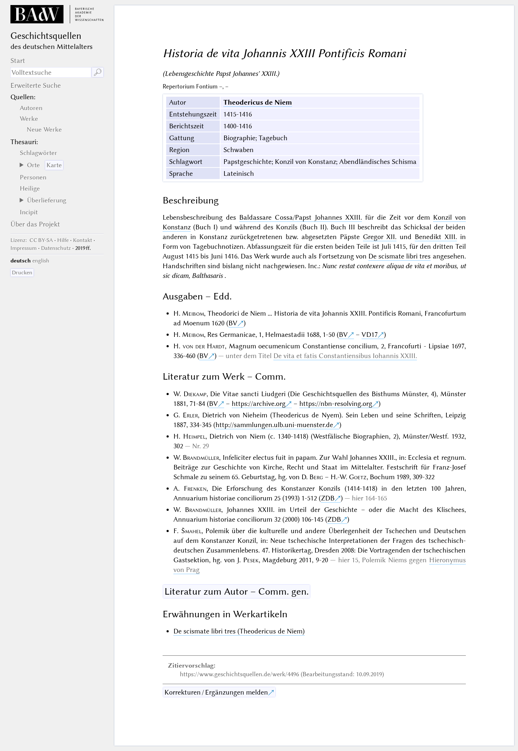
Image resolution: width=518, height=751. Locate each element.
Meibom (193, 313)
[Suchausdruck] (50, 72)
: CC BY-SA (31, 240)
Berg (316, 477)
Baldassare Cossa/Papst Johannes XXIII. (300, 217)
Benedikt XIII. (436, 237)
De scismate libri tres (399, 256)
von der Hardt (204, 346)
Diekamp (194, 394)
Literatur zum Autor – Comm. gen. (236, 591)
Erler (190, 415)
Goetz (358, 477)
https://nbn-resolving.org (335, 403)
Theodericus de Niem (257, 102)
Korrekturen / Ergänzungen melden (216, 692)
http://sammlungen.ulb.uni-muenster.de (274, 425)
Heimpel (194, 436)
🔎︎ (97, 72)
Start (17, 60)
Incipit (29, 212)
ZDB (328, 498)
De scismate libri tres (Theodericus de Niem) (239, 631)
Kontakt (82, 240)
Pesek (251, 560)
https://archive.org (259, 403)
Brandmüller (201, 457)
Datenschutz (56, 248)
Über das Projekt (35, 224)
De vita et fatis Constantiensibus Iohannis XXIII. (345, 356)
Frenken (195, 488)
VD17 (370, 334)
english (40, 260)
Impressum (23, 248)
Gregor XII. (380, 237)
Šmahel (191, 531)
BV (232, 323)
